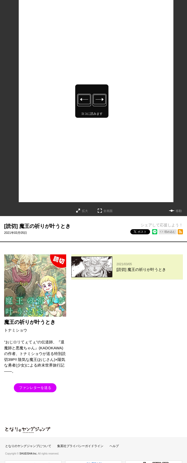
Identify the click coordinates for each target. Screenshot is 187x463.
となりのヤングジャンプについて (28, 428)
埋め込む (169, 231)
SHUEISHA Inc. (28, 435)
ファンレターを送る (35, 388)
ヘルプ (114, 428)
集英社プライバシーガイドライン (80, 428)
